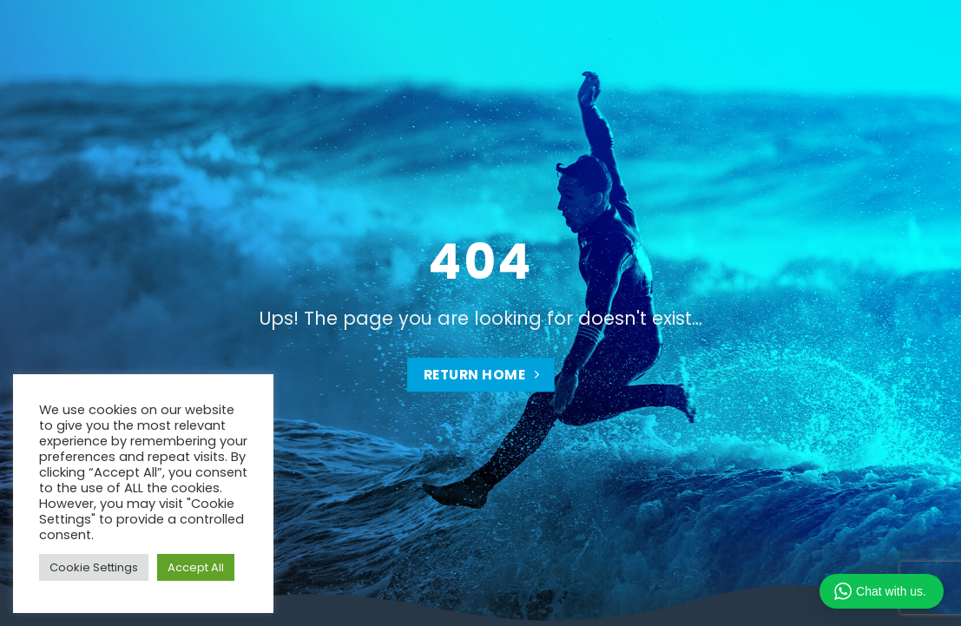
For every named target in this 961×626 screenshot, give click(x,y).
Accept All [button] (196, 567)
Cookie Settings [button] (93, 567)
